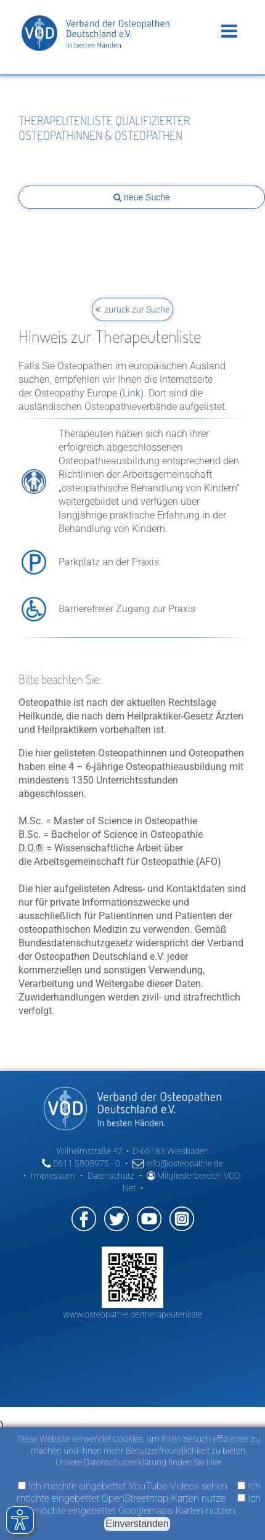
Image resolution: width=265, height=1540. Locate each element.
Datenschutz (111, 1176)
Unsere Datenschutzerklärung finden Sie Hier (138, 1462)
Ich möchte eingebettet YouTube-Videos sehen (122, 1486)
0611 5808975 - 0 (81, 1163)
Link (132, 393)
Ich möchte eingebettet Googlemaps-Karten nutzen (147, 1505)
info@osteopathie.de (177, 1163)
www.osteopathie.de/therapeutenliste (132, 1314)
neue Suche (141, 197)
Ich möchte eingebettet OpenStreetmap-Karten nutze (139, 1492)
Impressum (53, 1176)
